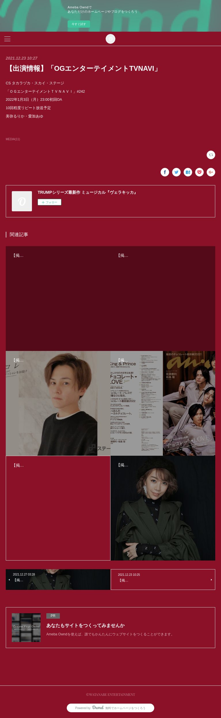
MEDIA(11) (13, 139)
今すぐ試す (79, 24)
